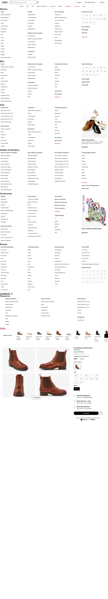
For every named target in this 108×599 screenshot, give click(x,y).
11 (83, 22)
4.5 (87, 15)
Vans (29, 290)
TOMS (2, 287)
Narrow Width (85, 27)
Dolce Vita (3, 261)
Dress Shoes (4, 29)
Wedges (3, 54)
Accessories (58, 91)
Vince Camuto (4, 290)
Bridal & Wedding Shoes (61, 17)
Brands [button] (60, 6)
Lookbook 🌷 (68, 6)
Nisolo (56, 275)
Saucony (30, 281)
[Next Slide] (106, 336)
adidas (56, 67)
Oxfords (30, 94)
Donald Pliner (58, 261)
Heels (2, 37)
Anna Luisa (84, 250)
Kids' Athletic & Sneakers (62, 153)
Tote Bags (3, 222)
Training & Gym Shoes (6, 184)
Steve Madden (4, 284)
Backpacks (3, 199)
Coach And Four (86, 252)
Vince (56, 284)
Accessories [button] (53, 6)
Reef (56, 87)
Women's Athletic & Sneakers (9, 153)
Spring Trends (58, 43)
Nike (56, 84)
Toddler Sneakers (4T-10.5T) (62, 161)
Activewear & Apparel (33, 199)
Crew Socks (4, 235)
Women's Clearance (10, 299)
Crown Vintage (85, 255)
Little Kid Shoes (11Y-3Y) (7, 116)
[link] (19, 336)
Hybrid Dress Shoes (32, 88)
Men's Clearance (45, 299)
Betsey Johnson (5, 252)
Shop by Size (4, 108)
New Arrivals (58, 34)
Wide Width (85, 30)
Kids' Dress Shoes (88, 140)
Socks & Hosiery (32, 57)
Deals (83, 6)
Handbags (30, 54)
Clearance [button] (76, 6)
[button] (101, 413)
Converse (57, 116)
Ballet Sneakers (5, 158)
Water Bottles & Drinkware (34, 236)
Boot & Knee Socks (5, 232)
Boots (2, 72)
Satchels (3, 216)
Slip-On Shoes (31, 125)
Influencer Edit (58, 29)
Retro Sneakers (4, 175)
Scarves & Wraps (32, 222)
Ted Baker (57, 281)
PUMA (83, 172)
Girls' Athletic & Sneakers (61, 155)
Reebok (84, 175)
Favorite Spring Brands (7, 247)
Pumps (2, 46)
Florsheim (57, 81)
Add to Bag (86, 413)
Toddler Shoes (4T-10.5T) (7, 113)
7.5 (83, 19)
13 (94, 22)
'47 (55, 218)
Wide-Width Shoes (5, 98)
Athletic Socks (4, 229)
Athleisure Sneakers (6, 155)
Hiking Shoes (4, 87)
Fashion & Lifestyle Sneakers (35, 39)
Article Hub (57, 14)
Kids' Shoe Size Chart (6, 122)
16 (97, 75)
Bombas (57, 224)
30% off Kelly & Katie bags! (91, 228)
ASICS (83, 158)
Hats (29, 219)
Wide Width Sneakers (6, 189)
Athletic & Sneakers (6, 14)
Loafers (2, 40)
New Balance (58, 122)
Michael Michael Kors (60, 272)
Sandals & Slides (45, 316)
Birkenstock (58, 70)
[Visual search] (37, 2)
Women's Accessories (61, 202)
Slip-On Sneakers (32, 44)
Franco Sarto (4, 267)
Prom (56, 37)
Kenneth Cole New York (60, 267)
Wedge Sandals (31, 29)
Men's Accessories (60, 205)
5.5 (94, 15)
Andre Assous (58, 250)
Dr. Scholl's (3, 264)
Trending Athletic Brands (88, 153)
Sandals (3, 49)
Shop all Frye (77, 349)
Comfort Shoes (4, 26)
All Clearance (81, 317)
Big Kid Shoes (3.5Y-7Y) (7, 119)
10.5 (105, 19)
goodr (56, 227)
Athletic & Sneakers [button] (42, 6)
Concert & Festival (59, 20)
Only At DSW (85, 247)
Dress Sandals (31, 20)
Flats (2, 34)
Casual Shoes (4, 20)
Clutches (3, 205)
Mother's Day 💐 (59, 32)
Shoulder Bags (4, 219)
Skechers (57, 130)
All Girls (79, 313)
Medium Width (86, 82)
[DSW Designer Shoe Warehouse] (5, 2)
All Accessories (32, 196)
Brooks (56, 72)
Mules (2, 43)
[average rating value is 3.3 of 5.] (78, 359)
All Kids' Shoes (5, 126)
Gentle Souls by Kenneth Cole (62, 264)
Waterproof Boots (5, 95)
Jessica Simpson (5, 272)
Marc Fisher (4, 275)
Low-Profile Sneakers (6, 170)
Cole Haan (57, 75)
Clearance (84, 37)
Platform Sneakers (5, 172)
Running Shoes (31, 41)
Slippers (3, 52)
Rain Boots (3, 140)
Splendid (57, 278)
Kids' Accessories (60, 208)
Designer (57, 23)
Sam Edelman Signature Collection (90, 264)
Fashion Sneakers (5, 164)
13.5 (87, 75)
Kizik (29, 264)
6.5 (101, 15)
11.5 (87, 22)
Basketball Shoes (32, 158)
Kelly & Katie (85, 258)
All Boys (79, 310)
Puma (56, 127)
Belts (29, 205)
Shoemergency (58, 40)
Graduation (57, 26)
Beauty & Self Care (32, 202)
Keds (29, 261)
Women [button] (21, 6)
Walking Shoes (31, 47)
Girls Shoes (31, 108)
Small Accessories (32, 227)
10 (101, 19)
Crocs (56, 78)
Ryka (29, 278)
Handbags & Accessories (11, 316)
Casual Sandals (31, 14)
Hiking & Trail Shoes (6, 167)
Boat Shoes (3, 70)
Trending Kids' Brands (61, 108)
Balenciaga (57, 252)
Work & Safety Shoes (6, 57)
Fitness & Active (32, 213)
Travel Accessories (32, 233)
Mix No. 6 (84, 261)
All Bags (3, 196)
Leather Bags (4, 213)
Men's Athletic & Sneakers (35, 153)
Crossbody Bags (5, 207)
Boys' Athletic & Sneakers (61, 158)
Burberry (57, 258)
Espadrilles (3, 32)
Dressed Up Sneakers (33, 85)
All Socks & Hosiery (6, 226)
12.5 (105, 71)
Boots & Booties (5, 17)
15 (94, 75)
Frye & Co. (3, 270)
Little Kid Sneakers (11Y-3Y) (62, 164)
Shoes (2, 12)
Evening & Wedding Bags (7, 210)
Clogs (2, 23)
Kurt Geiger (57, 270)
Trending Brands (59, 215)
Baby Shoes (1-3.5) (5, 110)
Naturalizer (3, 278)
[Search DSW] (24, 2)
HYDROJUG (58, 229)
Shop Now (85, 147)
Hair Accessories (32, 216)
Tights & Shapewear (6, 240)
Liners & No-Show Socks (7, 237)
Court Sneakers (31, 36)
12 (90, 22)
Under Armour (31, 287)
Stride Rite (57, 133)
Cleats (2, 137)
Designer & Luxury (32, 207)
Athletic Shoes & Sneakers (35, 33)
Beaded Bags (4, 202)
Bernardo (57, 255)
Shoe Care (30, 225)
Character (3, 134)
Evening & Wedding (32, 210)
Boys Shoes (31, 129)
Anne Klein (3, 250)
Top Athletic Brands (33, 247)
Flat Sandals (31, 23)
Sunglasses (30, 230)
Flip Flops (30, 26)
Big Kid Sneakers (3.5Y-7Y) (61, 167)
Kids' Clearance (81, 299)
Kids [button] (33, 6)
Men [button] (27, 6)
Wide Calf (84, 33)
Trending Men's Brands (61, 64)
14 (90, 75)
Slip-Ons (3, 92)
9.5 (97, 19)
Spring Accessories (60, 199)
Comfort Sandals (32, 17)
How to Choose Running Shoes (90, 185)
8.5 (90, 19)
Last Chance (80, 320)
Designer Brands (59, 247)
